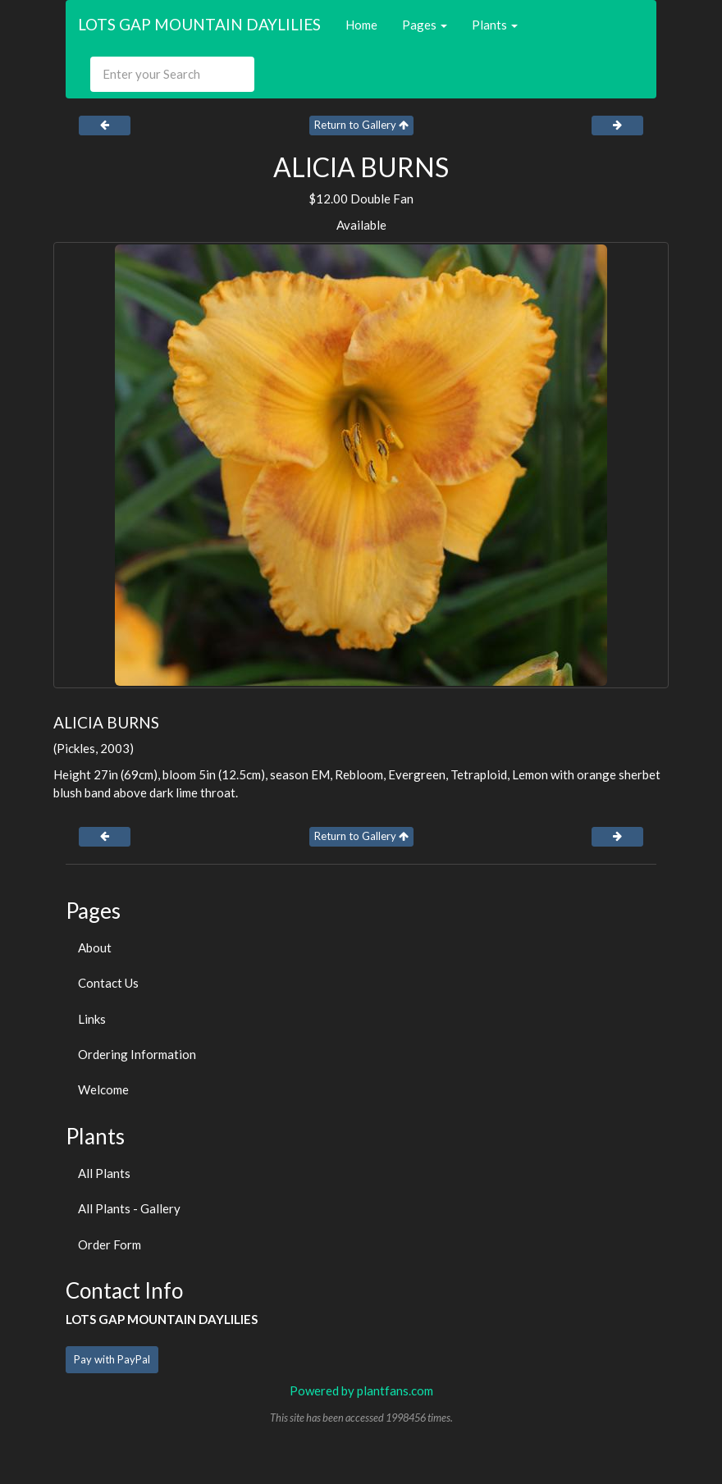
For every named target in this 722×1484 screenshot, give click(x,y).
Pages (424, 24)
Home (361, 24)
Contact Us (108, 982)
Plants (495, 24)
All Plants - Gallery (129, 1208)
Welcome (103, 1089)
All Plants (104, 1173)
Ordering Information (137, 1054)
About (95, 947)
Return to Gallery (361, 124)
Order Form (109, 1244)
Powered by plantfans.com (361, 1390)
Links (92, 1018)
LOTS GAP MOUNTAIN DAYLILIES (199, 24)
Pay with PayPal (112, 1359)
